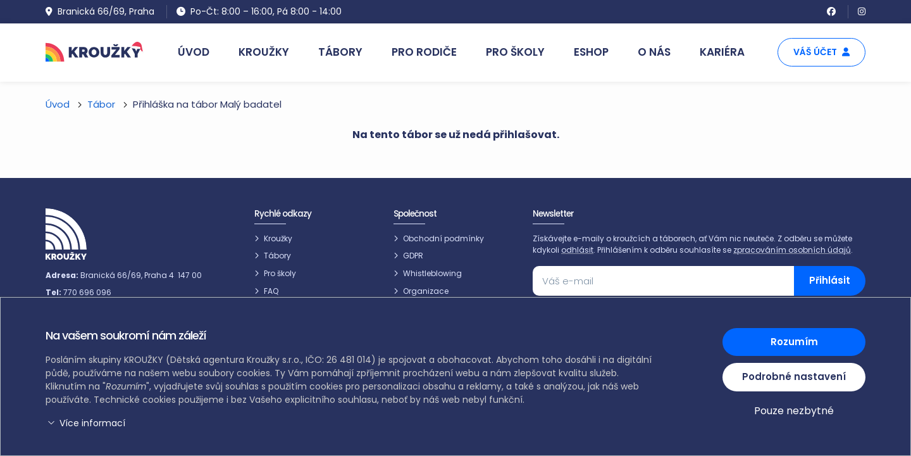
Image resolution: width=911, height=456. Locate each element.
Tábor (101, 104)
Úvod (58, 104)
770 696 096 (87, 292)
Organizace (426, 291)
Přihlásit (829, 280)
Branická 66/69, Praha (100, 11)
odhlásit (577, 249)
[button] (351, 423)
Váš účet (821, 52)
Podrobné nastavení (794, 376)
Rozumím (794, 341)
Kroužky (278, 238)
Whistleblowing (432, 273)
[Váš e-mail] (664, 281)
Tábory (277, 255)
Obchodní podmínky (443, 238)
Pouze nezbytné (794, 410)
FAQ (271, 291)
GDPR (413, 255)
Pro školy (280, 273)
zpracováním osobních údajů (792, 249)
